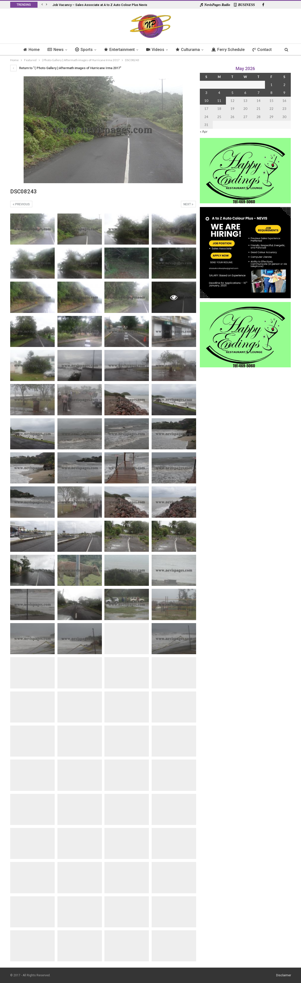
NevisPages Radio (215, 5)
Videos (156, 49)
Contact (264, 49)
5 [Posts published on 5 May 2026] (232, 93)
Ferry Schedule (230, 49)
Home (29, 49)
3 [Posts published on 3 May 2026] (206, 93)
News (54, 49)
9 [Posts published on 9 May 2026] (284, 93)
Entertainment (119, 49)
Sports (83, 49)
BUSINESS (244, 5)
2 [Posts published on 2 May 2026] (284, 85)
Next (188, 204)
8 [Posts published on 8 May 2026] (271, 93)
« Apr (204, 131)
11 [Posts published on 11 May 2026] (219, 101)
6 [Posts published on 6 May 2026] (245, 93)
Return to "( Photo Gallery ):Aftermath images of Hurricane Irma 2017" (65, 68)
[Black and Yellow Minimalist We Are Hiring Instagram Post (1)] (245, 252)
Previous (21, 204)
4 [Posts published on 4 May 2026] (219, 93)
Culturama (189, 49)
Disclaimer (283, 975)
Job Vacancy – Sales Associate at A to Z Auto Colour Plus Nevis (99, 5)
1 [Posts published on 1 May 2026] (271, 85)
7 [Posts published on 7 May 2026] (258, 93)
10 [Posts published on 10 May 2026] (206, 101)
